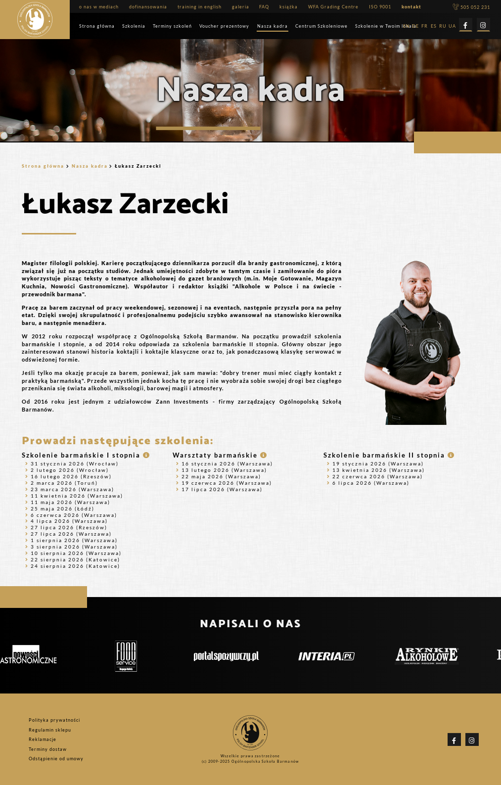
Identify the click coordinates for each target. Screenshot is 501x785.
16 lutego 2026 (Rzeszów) (68, 476)
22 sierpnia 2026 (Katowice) (72, 559)
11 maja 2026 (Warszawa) (67, 502)
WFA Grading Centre (333, 6)
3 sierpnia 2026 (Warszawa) (71, 547)
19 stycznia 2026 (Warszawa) (375, 463)
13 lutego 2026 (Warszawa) (221, 470)
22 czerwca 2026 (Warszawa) (375, 476)
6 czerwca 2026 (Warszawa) (71, 515)
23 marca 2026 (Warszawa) (69, 489)
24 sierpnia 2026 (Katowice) (72, 566)
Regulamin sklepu (50, 729)
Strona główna (97, 26)
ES (434, 26)
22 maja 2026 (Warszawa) (218, 476)
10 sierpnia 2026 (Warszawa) (73, 553)
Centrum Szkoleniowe (321, 26)
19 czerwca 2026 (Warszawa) (224, 483)
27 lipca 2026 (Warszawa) (68, 534)
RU (443, 26)
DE (415, 26)
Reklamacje (42, 739)
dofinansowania (148, 6)
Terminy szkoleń (172, 26)
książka (288, 6)
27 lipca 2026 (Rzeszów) (66, 527)
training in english (200, 6)
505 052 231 (471, 7)
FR (424, 26)
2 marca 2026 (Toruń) (61, 483)
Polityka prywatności (54, 720)
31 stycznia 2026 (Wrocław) (72, 463)
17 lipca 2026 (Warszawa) (219, 489)
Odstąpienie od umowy (56, 758)
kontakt (411, 6)
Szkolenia (133, 26)
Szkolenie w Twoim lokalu (385, 26)
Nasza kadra (272, 26)
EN (406, 26)
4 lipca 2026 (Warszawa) (66, 521)
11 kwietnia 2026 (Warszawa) (74, 496)
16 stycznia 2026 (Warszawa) (224, 463)
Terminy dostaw (48, 749)
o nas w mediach (99, 6)
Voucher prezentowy (224, 26)
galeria (240, 6)
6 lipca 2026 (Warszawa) (368, 483)
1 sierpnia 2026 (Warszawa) (71, 540)
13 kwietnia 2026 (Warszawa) (376, 470)
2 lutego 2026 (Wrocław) (67, 470)
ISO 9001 (380, 6)
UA (452, 26)
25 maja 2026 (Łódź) (59, 508)
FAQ (264, 6)
